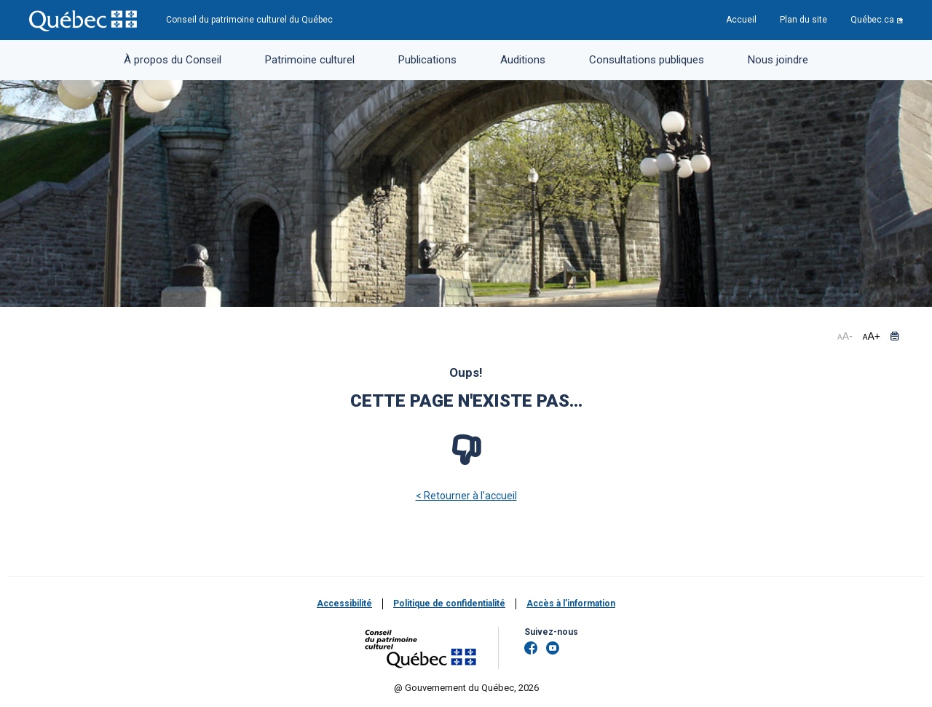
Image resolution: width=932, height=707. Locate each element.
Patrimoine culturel (310, 59)
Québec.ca (872, 20)
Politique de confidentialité (449, 603)
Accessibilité (344, 603)
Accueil (741, 20)
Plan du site (803, 20)
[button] (894, 336)
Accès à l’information (570, 603)
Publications (427, 59)
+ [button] (871, 336)
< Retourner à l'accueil (466, 495)
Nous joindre (778, 59)
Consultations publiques (646, 59)
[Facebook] (530, 648)
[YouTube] (552, 648)
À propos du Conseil (172, 59)
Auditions (522, 59)
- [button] (845, 336)
